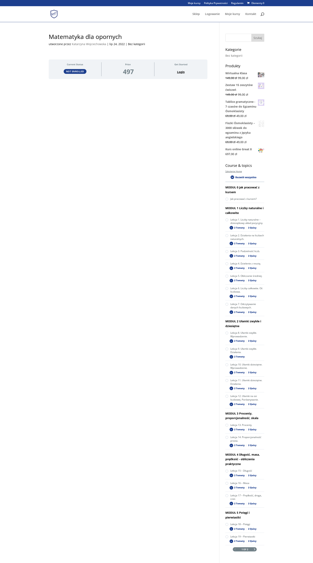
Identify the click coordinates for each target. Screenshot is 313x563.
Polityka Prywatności (216, 3)
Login (181, 72)
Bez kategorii (234, 55)
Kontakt (250, 14)
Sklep (196, 14)
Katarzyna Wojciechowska (89, 44)
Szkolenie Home (233, 171)
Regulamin (237, 3)
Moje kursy (194, 3)
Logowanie (212, 14)
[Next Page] (255, 549)
